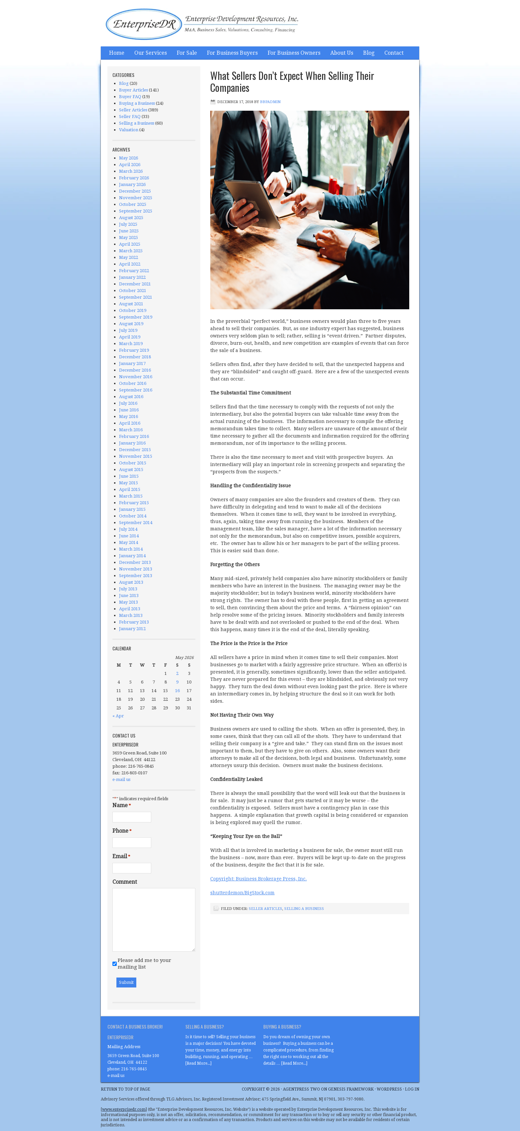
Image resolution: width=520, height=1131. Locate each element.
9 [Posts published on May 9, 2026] (177, 682)
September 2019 (135, 317)
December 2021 (135, 283)
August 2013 (131, 582)
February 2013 (134, 622)
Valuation (128, 129)
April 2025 (129, 244)
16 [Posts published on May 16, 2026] (177, 690)
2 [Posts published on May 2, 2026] (177, 673)
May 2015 (128, 482)
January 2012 (132, 628)
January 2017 (132, 363)
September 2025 (135, 210)
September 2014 (135, 522)
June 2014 (129, 535)
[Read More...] (198, 1063)
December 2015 (135, 449)
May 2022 (128, 257)
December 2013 (135, 562)
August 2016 (131, 396)
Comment (124, 882)
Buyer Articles (133, 90)
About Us (341, 53)
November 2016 (135, 376)
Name (121, 805)
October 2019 (132, 310)
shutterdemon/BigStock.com (242, 892)
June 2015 (129, 476)
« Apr (118, 715)
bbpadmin (270, 102)
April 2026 (129, 164)
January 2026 (132, 184)
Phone (122, 831)
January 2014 (132, 555)
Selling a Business (304, 909)
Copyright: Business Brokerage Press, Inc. (258, 878)
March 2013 (131, 615)
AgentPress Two (301, 1089)
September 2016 (135, 389)
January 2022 (132, 277)
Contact (394, 53)
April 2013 (129, 608)
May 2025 (128, 237)
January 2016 (132, 443)
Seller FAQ (130, 116)
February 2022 (134, 270)
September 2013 (135, 575)
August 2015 (131, 469)
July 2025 (128, 224)
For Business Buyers (232, 53)
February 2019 (134, 350)
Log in (412, 1089)
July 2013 (128, 588)
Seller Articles (265, 909)
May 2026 (128, 157)
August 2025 (131, 217)
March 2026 (131, 171)
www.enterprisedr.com (124, 1109)
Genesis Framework (351, 1089)
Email (121, 856)
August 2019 (131, 323)
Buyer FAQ (130, 96)
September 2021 (135, 297)
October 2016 (132, 383)
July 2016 (128, 403)
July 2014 (128, 529)
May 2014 (128, 542)
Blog (368, 53)
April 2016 (129, 423)
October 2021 (132, 290)
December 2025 (135, 191)
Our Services (150, 53)
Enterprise (167, 24)
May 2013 (128, 602)
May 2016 (128, 416)
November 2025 (135, 197)
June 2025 (129, 230)
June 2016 (129, 409)
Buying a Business (137, 103)
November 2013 (135, 568)
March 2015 (131, 496)
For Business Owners (294, 53)
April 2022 (129, 264)
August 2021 (131, 303)
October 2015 (132, 462)
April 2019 (129, 336)
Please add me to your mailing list (144, 963)
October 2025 (132, 204)
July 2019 (128, 330)
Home (116, 53)
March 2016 (131, 429)
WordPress (389, 1089)
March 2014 (131, 549)
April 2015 (129, 489)
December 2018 (135, 356)
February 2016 (134, 436)
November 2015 (135, 456)
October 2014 (132, 515)
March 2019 (131, 343)
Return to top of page (125, 1089)
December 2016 (135, 370)
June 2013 (129, 595)
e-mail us (121, 779)
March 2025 (131, 250)
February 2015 (134, 502)
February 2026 (134, 177)
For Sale (187, 53)
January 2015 (132, 509)
